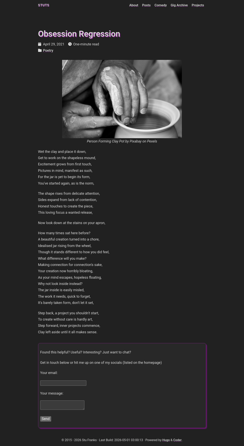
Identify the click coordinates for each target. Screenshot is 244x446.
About (133, 5)
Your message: (51, 393)
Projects (198, 5)
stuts (43, 5)
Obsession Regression (79, 34)
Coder (177, 440)
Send (46, 419)
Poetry (48, 50)
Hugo (166, 440)
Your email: (49, 373)
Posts (146, 5)
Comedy (161, 5)
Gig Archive (179, 5)
